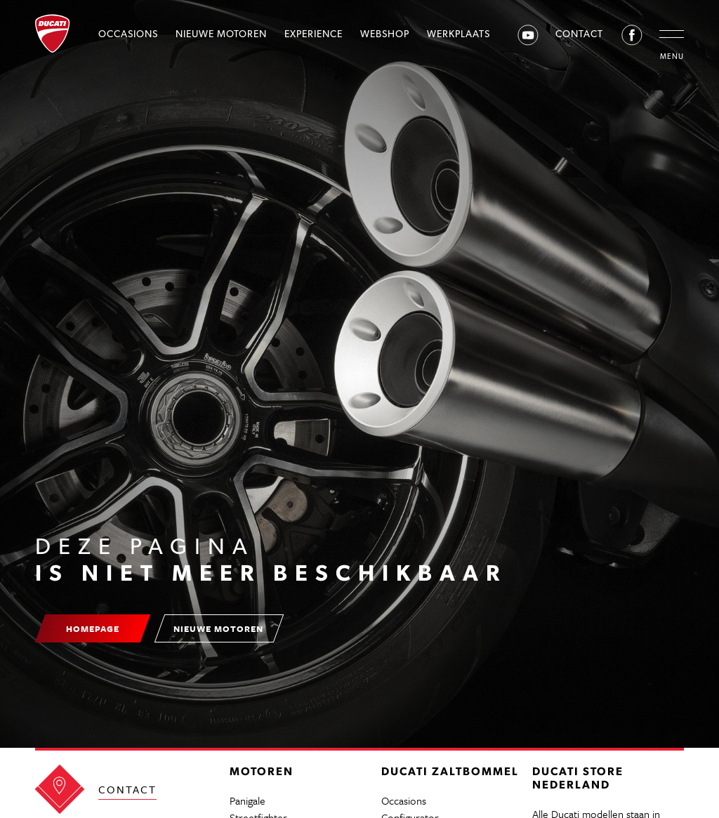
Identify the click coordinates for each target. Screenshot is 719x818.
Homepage (92, 628)
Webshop (384, 33)
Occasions (128, 33)
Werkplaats (458, 33)
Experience (313, 33)
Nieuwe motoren (221, 33)
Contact (579, 33)
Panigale (247, 800)
